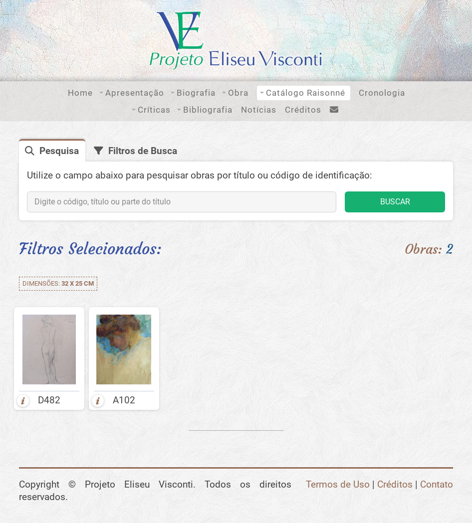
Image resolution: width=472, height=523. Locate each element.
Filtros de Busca (142, 151)
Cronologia (382, 93)
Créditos (303, 110)
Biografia (196, 93)
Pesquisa (59, 151)
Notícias (258, 110)
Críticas (154, 110)
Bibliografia (208, 110)
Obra (238, 93)
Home (80, 93)
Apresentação (134, 93)
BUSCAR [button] (395, 201)
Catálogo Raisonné (305, 93)
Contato (436, 484)
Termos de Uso (338, 484)
